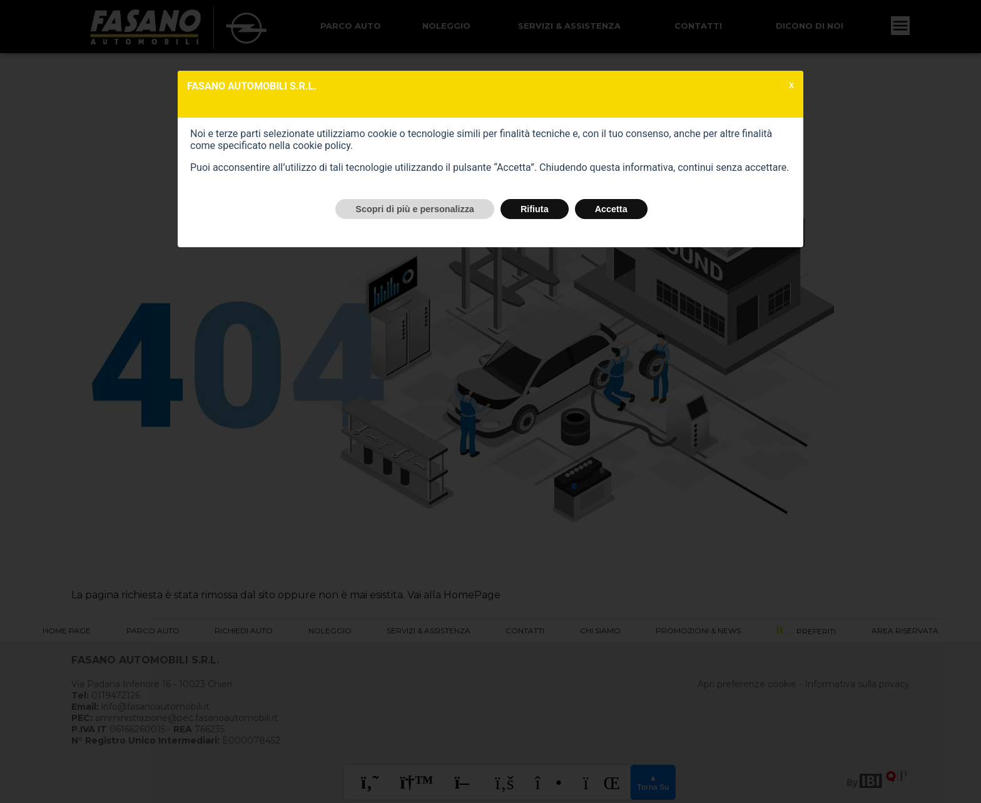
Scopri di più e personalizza (414, 209)
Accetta (611, 209)
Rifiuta (535, 209)
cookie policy (321, 145)
